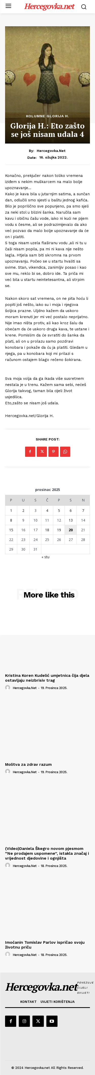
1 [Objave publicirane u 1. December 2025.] (11, 510)
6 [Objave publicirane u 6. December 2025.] (71, 510)
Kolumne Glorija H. (47, 116)
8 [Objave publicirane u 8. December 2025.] (11, 520)
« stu (45, 556)
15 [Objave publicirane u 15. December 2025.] (11, 529)
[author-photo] (8, 688)
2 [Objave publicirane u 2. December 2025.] (23, 510)
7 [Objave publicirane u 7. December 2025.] (83, 510)
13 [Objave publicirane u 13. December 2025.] (71, 520)
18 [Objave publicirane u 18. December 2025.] (47, 529)
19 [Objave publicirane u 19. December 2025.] (59, 529)
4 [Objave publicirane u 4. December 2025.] (47, 510)
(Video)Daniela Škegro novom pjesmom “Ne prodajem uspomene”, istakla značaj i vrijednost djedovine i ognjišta (47, 853)
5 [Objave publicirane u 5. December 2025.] (59, 510)
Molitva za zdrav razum (28, 764)
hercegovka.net (51, 151)
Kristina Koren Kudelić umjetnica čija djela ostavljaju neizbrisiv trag (47, 678)
